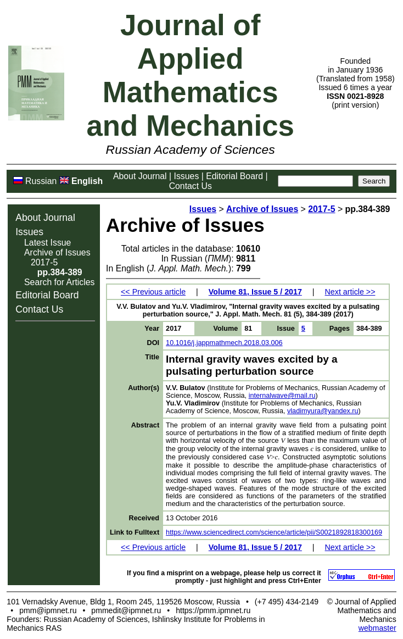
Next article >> (350, 291)
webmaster (377, 628)
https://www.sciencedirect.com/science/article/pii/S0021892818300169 (274, 532)
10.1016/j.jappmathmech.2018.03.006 (224, 343)
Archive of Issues (57, 252)
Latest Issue (47, 242)
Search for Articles (59, 282)
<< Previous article (153, 291)
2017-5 (44, 262)
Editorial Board (234, 176)
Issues (186, 176)
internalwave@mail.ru (282, 395)
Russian (41, 181)
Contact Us (190, 186)
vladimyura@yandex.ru (323, 411)
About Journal (140, 176)
